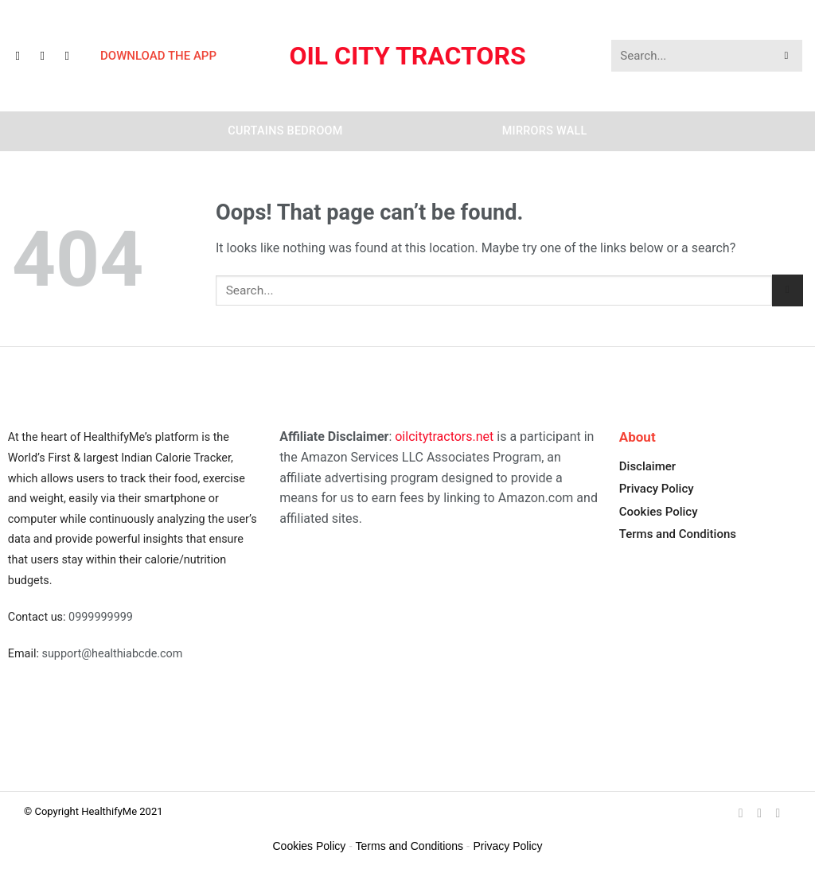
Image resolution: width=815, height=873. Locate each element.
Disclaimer (647, 466)
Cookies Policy (658, 512)
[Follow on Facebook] (24, 55)
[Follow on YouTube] (74, 55)
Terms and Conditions (677, 534)
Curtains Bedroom (285, 131)
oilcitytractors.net (444, 436)
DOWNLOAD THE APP (158, 56)
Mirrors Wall (544, 131)
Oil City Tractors (407, 55)
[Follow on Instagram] (49, 55)
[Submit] (786, 56)
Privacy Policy (656, 488)
